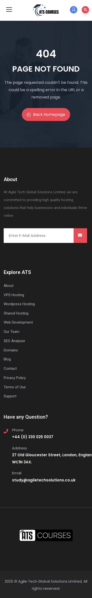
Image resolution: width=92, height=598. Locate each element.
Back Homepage (46, 114)
